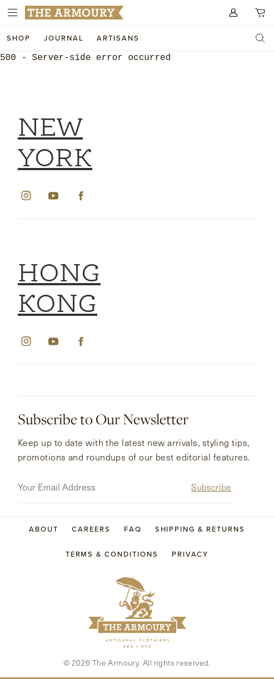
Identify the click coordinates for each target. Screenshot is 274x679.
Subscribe (211, 484)
